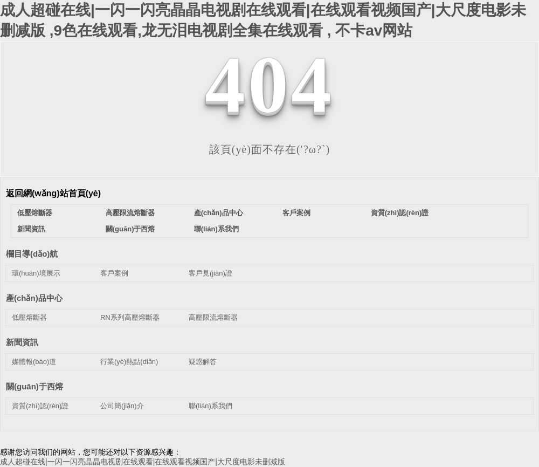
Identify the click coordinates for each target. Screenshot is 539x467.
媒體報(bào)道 (34, 362)
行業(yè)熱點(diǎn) (129, 362)
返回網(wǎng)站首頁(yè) (53, 193)
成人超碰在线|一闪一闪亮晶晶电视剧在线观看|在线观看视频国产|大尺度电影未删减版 (142, 461)
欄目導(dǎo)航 (32, 253)
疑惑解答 (203, 362)
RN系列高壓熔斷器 (130, 317)
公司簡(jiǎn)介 (122, 406)
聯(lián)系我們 (216, 229)
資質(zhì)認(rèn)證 (400, 213)
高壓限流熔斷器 (130, 213)
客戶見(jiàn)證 (210, 273)
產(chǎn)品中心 (218, 213)
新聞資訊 (31, 229)
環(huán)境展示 (36, 273)
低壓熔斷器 (34, 213)
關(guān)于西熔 (130, 229)
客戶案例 (296, 213)
